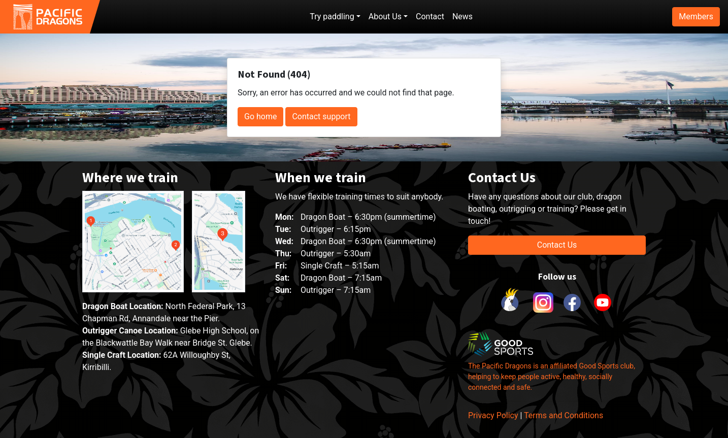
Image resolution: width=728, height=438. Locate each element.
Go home (260, 116)
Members (696, 16)
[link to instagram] (541, 302)
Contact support (321, 116)
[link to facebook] (572, 302)
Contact (430, 16)
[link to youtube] (602, 302)
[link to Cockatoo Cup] (511, 302)
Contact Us (557, 245)
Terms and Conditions (563, 415)
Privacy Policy (493, 415)
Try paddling (332, 16)
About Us (385, 16)
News (462, 16)
